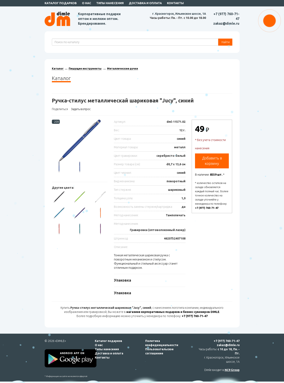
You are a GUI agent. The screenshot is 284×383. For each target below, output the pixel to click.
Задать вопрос (81, 109)
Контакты (175, 3)
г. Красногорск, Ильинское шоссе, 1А (179, 13)
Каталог (58, 68)
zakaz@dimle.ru (226, 23)
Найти (225, 42)
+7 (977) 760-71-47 (206, 207)
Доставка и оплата (145, 3)
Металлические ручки (122, 68)
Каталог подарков (61, 3)
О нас (86, 3)
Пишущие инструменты (85, 68)
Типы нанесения (110, 3)
